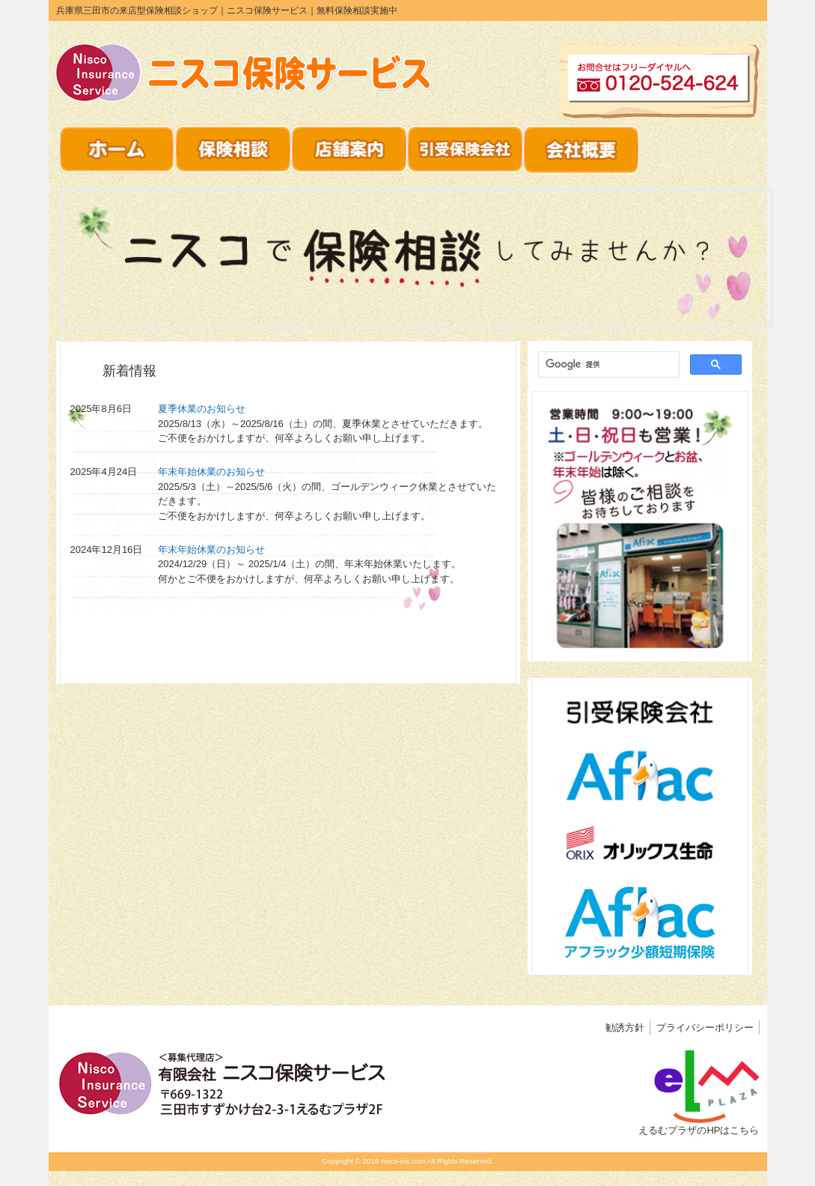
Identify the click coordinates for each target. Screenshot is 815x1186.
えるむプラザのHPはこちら (698, 1130)
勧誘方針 (624, 1027)
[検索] (607, 365)
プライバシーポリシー (705, 1027)
